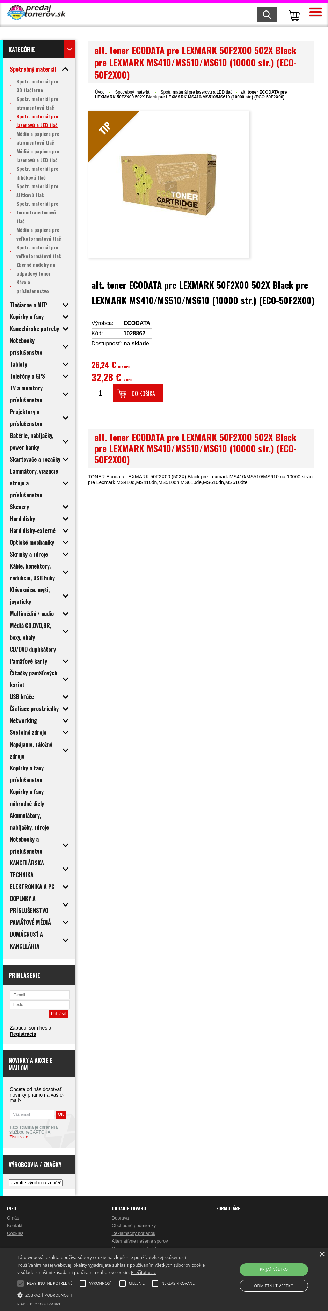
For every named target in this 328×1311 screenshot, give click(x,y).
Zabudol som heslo (30, 1028)
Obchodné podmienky (134, 1225)
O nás (13, 1218)
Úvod (100, 92)
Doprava (120, 1218)
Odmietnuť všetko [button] (273, 1285)
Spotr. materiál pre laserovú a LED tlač (196, 92)
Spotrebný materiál (133, 92)
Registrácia (23, 1034)
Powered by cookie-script (38, 1304)
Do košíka (143, 393)
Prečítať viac (143, 1272)
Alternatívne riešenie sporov (140, 1241)
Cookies (15, 1233)
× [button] (322, 1254)
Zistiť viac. (19, 1137)
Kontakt (14, 1225)
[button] (112, 1294)
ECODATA (137, 323)
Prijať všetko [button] (274, 1269)
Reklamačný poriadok (133, 1233)
